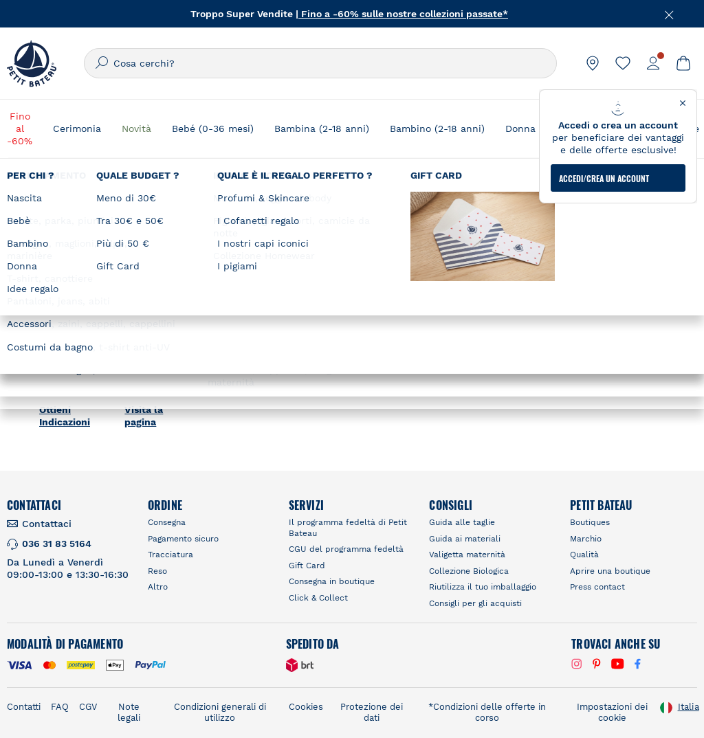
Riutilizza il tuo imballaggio (482, 587)
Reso (157, 571)
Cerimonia (77, 128)
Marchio (586, 539)
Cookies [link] (306, 707)
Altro (158, 587)
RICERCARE (514, 250)
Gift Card (307, 565)
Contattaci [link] (47, 523)
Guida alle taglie (462, 522)
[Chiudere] (669, 14)
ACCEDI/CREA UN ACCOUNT (604, 124)
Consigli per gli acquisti (475, 603)
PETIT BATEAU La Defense (91, 273)
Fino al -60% (19, 128)
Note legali (129, 713)
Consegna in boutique (332, 581)
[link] (592, 63)
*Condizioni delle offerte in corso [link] (487, 713)
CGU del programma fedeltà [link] (346, 549)
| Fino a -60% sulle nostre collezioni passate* (402, 13)
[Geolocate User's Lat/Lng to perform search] (620, 215)
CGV (88, 707)
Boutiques (590, 522)
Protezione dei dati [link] (371, 713)
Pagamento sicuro (183, 539)
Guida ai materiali (464, 539)
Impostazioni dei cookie (612, 713)
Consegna (167, 522)
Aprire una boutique (610, 571)
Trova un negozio (430, 188)
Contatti (24, 707)
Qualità (584, 554)
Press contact (597, 587)
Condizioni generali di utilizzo (220, 713)
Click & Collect (318, 598)
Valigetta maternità (467, 554)
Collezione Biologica (469, 571)
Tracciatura (170, 554)
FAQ (60, 707)
